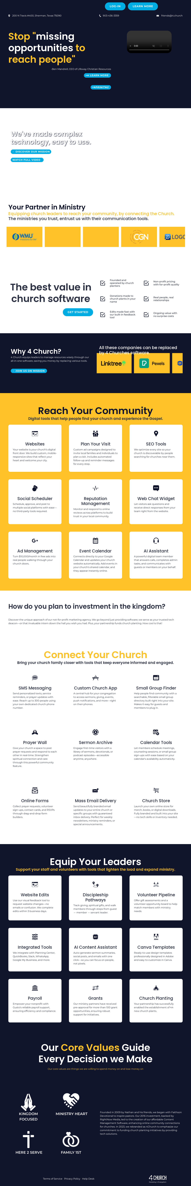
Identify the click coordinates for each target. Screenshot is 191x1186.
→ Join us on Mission (29, 370)
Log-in (115, 6)
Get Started (78, 312)
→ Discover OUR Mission (31, 151)
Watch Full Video (27, 159)
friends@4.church (172, 15)
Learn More (143, 6)
